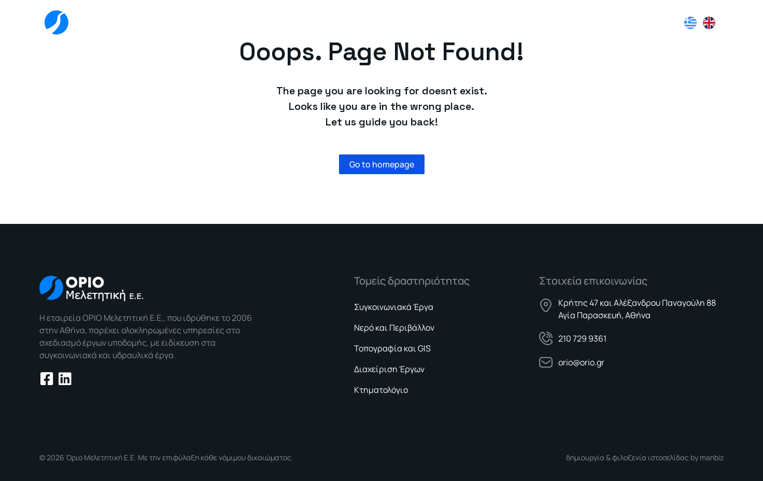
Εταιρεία (432, 22)
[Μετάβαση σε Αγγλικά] (709, 23)
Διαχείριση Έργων (389, 369)
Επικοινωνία (647, 22)
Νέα (596, 22)
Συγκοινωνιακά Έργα (393, 307)
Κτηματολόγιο (381, 389)
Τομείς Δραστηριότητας (519, 23)
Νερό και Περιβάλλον (394, 327)
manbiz (712, 457)
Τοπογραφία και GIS (392, 348)
